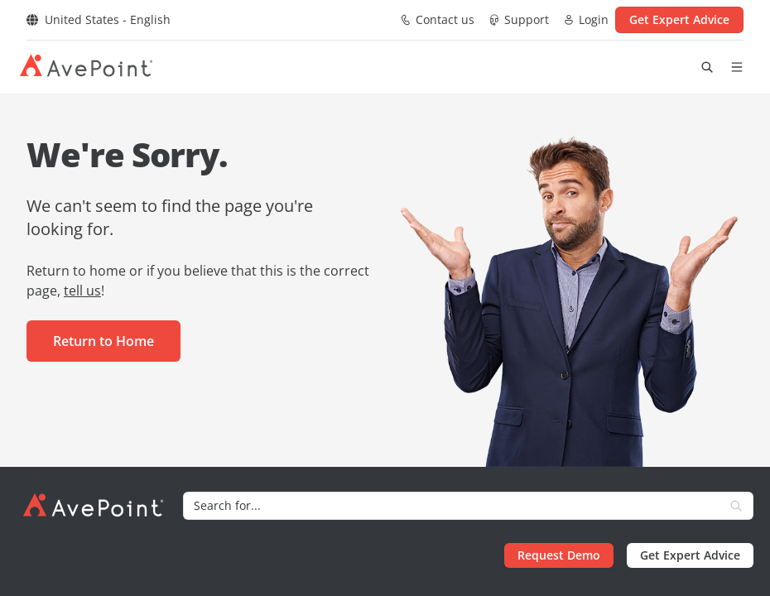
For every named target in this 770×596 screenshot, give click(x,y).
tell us (82, 290)
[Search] (451, 506)
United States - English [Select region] (98, 19)
